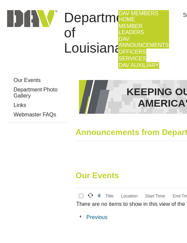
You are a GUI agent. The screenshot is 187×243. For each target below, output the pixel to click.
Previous (96, 217)
